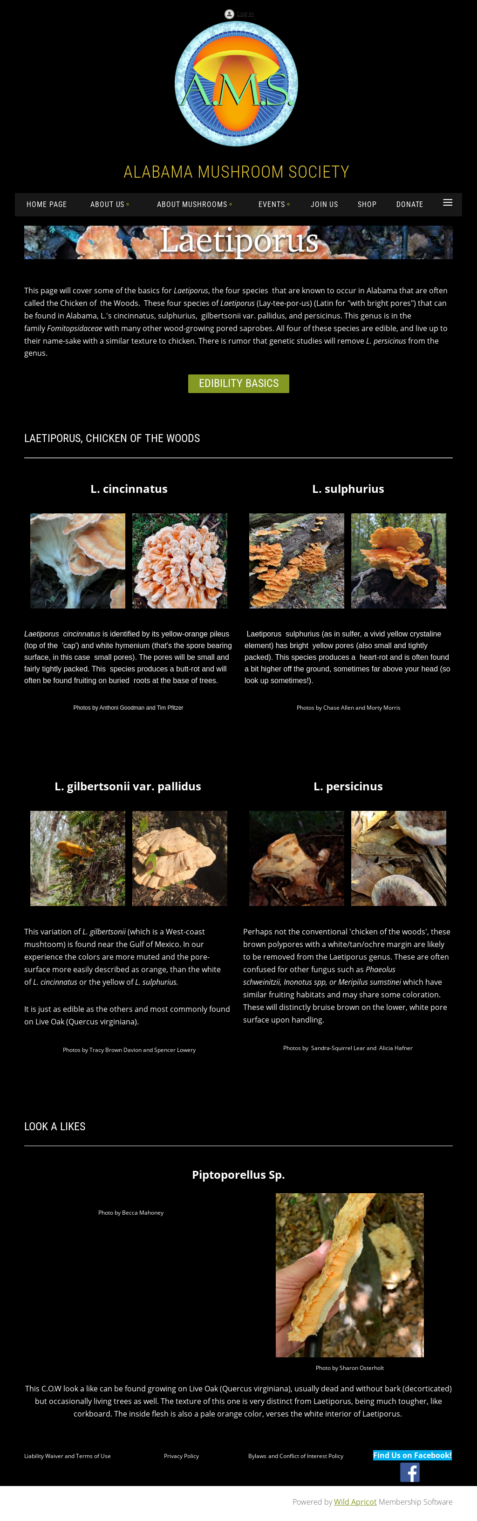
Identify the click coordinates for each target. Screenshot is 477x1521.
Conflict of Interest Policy (311, 1456)
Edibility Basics (239, 383)
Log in (245, 13)
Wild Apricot (355, 1502)
